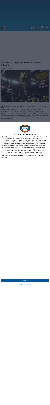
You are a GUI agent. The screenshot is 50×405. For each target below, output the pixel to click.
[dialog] (25, 263)
